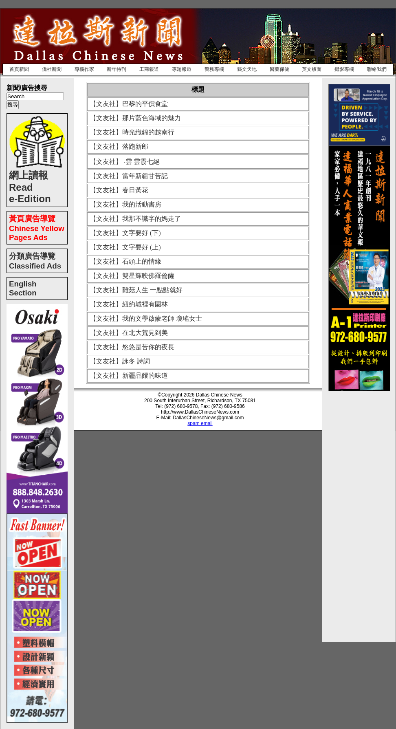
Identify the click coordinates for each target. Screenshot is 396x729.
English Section (23, 288)
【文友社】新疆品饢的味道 (129, 375)
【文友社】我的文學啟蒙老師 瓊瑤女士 (146, 318)
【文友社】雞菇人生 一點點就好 (136, 289)
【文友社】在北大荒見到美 (129, 332)
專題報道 (181, 69)
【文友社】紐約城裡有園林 (129, 304)
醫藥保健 (279, 69)
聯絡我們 (377, 69)
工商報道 (149, 69)
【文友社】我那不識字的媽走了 (135, 218)
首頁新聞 (19, 69)
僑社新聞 (52, 69)
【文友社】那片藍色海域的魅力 (135, 118)
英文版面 (311, 69)
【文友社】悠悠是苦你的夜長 (132, 347)
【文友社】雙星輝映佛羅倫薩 (132, 275)
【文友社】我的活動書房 (125, 204)
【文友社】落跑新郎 (119, 146)
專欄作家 (84, 69)
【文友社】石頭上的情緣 (125, 261)
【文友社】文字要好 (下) (125, 232)
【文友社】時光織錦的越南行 (132, 132)
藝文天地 (247, 69)
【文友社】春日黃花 (119, 190)
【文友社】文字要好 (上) (125, 247)
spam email (199, 423)
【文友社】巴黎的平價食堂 (129, 103)
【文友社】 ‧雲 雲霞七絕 (125, 161)
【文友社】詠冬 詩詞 (120, 361)
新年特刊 (116, 69)
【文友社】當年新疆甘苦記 (129, 175)
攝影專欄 (344, 69)
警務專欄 (214, 69)
